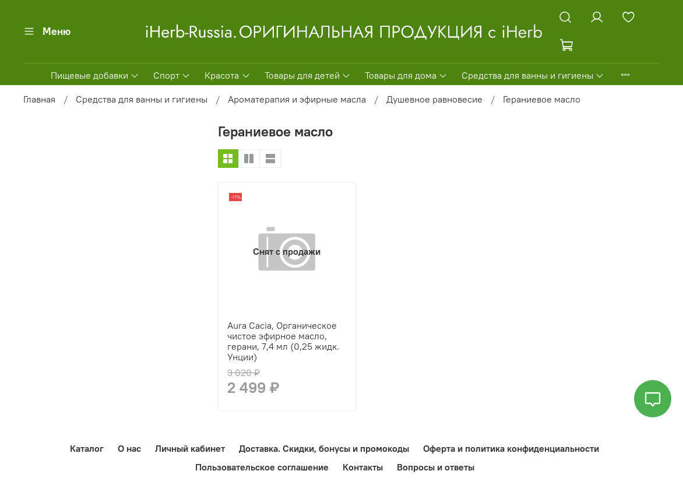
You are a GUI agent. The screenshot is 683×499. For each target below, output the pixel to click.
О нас (129, 448)
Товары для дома (406, 75)
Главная (39, 99)
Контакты (363, 467)
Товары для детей (308, 75)
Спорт (172, 75)
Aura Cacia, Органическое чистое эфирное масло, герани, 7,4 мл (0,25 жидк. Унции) (283, 341)
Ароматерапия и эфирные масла (297, 99)
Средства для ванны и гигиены (533, 75)
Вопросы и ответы (435, 467)
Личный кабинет (190, 448)
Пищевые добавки (95, 75)
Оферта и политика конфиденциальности (511, 448)
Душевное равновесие (434, 99)
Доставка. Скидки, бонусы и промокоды (324, 448)
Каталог (87, 448)
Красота (227, 75)
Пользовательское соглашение (262, 467)
